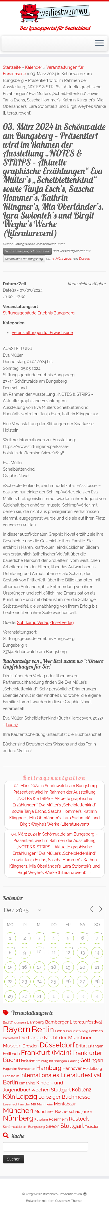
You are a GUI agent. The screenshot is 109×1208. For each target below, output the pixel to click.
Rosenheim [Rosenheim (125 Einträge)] (58, 1119)
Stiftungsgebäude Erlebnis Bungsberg (38, 313)
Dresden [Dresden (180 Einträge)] (31, 1046)
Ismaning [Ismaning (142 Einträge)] (27, 1083)
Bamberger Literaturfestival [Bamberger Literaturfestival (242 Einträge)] (73, 1022)
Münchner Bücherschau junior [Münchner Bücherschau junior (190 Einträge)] (63, 1111)
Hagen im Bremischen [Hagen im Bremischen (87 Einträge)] (19, 1069)
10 (39, 951)
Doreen (84, 258)
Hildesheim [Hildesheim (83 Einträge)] (11, 1076)
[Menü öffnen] (99, 43)
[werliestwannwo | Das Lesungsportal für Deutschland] (54, 13)
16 (24, 967)
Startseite (12, 67)
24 (39, 981)
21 (97, 967)
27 (82, 981)
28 (97, 981)
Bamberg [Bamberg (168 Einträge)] (35, 1022)
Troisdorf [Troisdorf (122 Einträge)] (92, 1126)
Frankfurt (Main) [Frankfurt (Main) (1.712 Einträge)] (46, 1052)
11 (54, 952)
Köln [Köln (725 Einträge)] (9, 1096)
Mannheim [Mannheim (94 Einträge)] (45, 1104)
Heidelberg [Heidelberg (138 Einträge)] (92, 1068)
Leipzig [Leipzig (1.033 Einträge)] (26, 1096)
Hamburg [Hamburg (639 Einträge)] (49, 1067)
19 (68, 967)
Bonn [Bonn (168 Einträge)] (60, 1030)
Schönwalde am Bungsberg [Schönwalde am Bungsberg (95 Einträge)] (24, 1127)
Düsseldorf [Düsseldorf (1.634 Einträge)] (57, 1045)
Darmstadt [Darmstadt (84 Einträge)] (10, 1038)
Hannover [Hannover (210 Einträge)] (72, 1068)
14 (97, 952)
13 (83, 952)
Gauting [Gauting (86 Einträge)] (73, 1061)
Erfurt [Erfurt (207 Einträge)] (81, 1045)
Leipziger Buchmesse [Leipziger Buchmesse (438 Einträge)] (64, 1097)
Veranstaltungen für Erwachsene (27, 251)
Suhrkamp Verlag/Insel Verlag (45, 622)
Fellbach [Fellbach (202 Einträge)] (11, 1053)
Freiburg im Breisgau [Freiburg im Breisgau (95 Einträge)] (51, 1061)
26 (68, 981)
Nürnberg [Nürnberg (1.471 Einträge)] (18, 1118)
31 (39, 996)
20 (82, 967)
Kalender (33, 67)
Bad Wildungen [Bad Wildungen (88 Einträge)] (14, 1022)
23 (24, 981)
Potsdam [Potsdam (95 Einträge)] (41, 1119)
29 (10, 996)
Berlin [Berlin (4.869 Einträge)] (43, 1029)
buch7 (12, 724)
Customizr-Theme (68, 1201)
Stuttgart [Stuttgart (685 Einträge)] (72, 1125)
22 (10, 981)
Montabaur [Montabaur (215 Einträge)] (65, 1103)
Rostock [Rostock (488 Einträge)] (79, 1119)
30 (24, 996)
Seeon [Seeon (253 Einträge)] (52, 1126)
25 (53, 981)
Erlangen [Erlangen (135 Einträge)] (95, 1046)
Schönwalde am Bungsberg (24, 259)
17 (39, 967)
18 (53, 967)
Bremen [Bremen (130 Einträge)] (96, 1031)
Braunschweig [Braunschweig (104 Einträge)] (77, 1031)
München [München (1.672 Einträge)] (18, 1110)
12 (68, 952)
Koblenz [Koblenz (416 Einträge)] (81, 1089)
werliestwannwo (45, 1194)
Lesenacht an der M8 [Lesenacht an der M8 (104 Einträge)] (19, 1104)
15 (10, 967)
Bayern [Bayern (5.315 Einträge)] (17, 1029)
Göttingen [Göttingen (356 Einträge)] (92, 1060)
